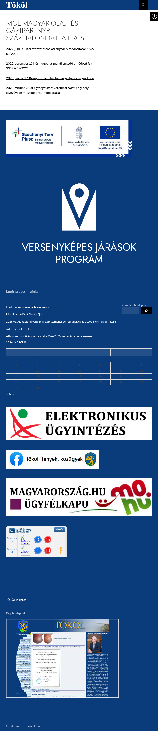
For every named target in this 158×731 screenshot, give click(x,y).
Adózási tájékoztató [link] (18, 329)
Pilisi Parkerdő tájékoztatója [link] (24, 314)
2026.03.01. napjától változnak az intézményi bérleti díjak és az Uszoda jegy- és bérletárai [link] (61, 321)
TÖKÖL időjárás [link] (16, 599)
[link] (69, 138)
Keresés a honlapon (134, 305)
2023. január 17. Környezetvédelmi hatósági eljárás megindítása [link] (50, 78)
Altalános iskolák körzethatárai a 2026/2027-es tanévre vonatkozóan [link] (49, 336)
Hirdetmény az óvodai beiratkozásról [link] (29, 307)
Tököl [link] (16, 5)
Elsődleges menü (153, 5)
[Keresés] (146, 310)
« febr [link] (10, 394)
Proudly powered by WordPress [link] (23, 726)
